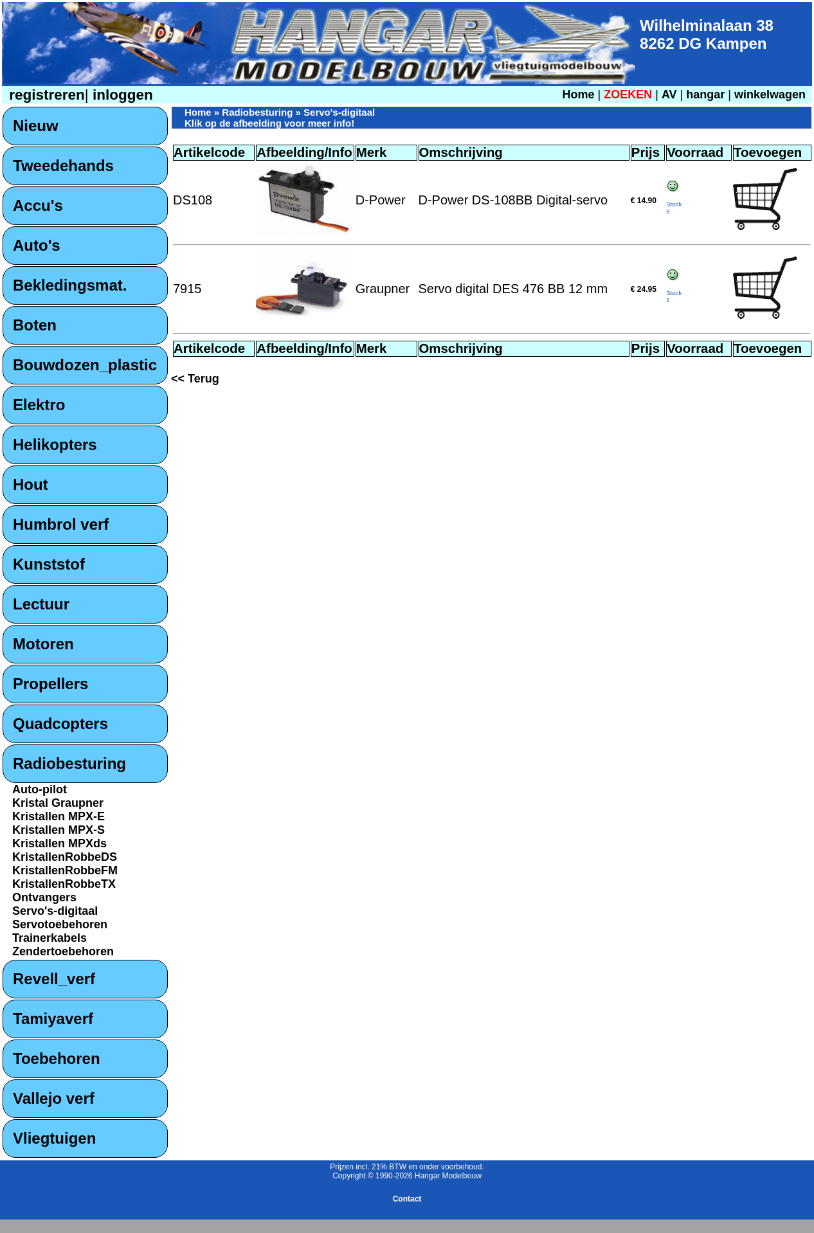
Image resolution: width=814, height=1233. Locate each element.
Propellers (50, 683)
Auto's (36, 245)
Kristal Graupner (58, 803)
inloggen (121, 95)
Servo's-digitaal (55, 911)
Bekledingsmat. (70, 285)
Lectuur (41, 604)
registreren (45, 95)
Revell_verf (54, 978)
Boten (35, 325)
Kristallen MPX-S (58, 830)
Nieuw (36, 125)
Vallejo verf (54, 1098)
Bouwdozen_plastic (85, 365)
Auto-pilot (39, 789)
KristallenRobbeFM (65, 870)
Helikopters (55, 444)
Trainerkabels (49, 938)
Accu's (38, 205)
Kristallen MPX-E (58, 816)
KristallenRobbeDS (64, 857)
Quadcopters (60, 723)
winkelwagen (770, 94)
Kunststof (49, 564)
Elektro (39, 404)
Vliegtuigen (54, 1138)
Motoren (43, 643)
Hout (30, 484)
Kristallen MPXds (59, 843)
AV (671, 94)
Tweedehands (63, 165)
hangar (705, 94)
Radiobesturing (69, 763)
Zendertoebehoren (63, 951)
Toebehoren (56, 1058)
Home (578, 94)
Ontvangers (44, 897)
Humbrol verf (61, 524)
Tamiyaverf (53, 1018)
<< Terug (195, 378)
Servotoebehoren (59, 924)
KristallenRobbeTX (64, 884)
